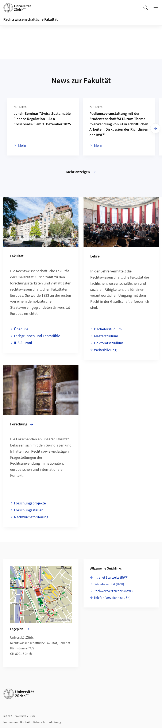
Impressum (10, 722)
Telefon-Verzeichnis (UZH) (112, 597)
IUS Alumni (23, 343)
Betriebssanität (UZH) (109, 584)
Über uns (21, 329)
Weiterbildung (105, 350)
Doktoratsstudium (108, 343)
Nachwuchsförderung (31, 517)
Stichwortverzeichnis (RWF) (113, 591)
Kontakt (25, 722)
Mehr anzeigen (81, 172)
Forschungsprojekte (30, 503)
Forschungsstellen (28, 510)
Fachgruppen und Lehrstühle (37, 336)
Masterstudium (106, 336)
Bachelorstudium (108, 329)
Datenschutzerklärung (47, 722)
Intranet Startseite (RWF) (111, 577)
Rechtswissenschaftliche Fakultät (30, 19)
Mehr (21, 145)
